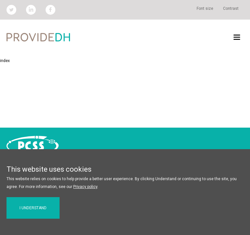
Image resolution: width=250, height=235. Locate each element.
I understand (33, 208)
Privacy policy (85, 186)
